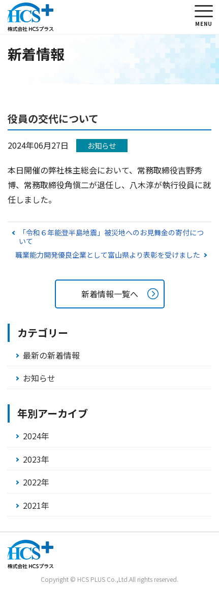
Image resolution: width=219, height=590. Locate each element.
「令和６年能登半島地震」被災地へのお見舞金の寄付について (111, 236)
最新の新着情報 (51, 355)
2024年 (36, 436)
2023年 (36, 459)
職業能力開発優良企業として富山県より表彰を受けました (107, 255)
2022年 (36, 482)
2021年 (36, 505)
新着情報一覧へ (109, 294)
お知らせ (39, 378)
